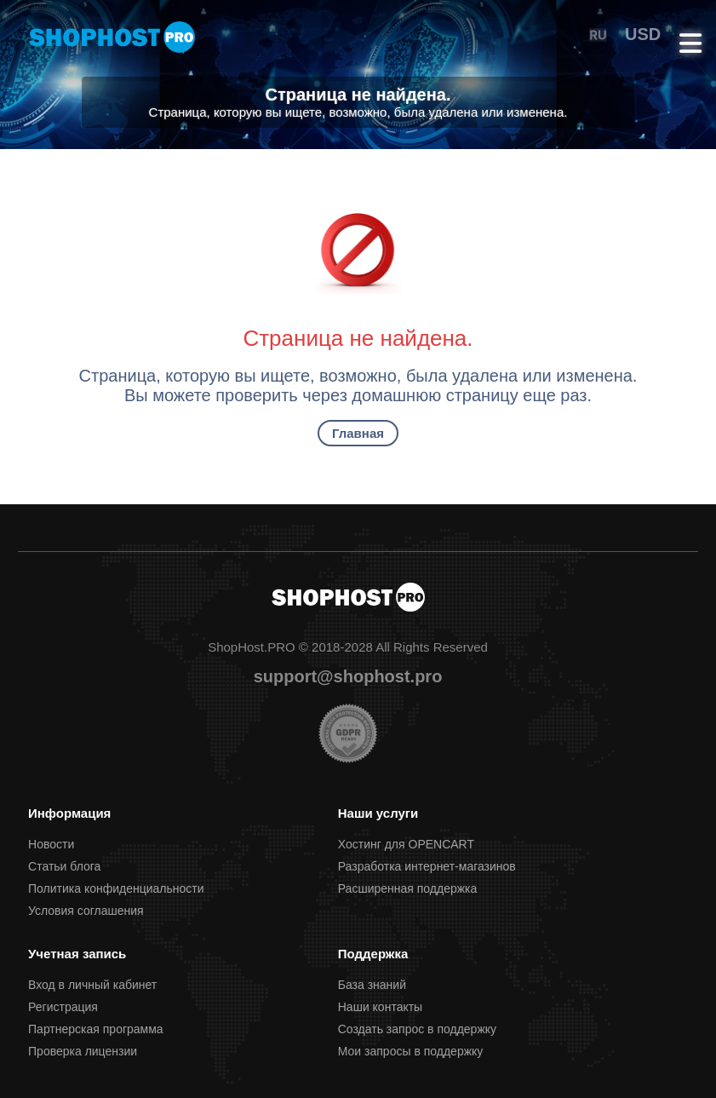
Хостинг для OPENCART (406, 844)
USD (643, 34)
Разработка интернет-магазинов (427, 866)
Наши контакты (380, 1007)
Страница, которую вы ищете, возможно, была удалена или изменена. (358, 112)
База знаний (372, 985)
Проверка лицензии (82, 1051)
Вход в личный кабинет (92, 985)
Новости (51, 844)
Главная (358, 433)
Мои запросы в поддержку (411, 1051)
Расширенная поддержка (408, 888)
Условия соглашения (86, 910)
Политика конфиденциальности (116, 888)
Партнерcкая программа (95, 1029)
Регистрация (63, 1007)
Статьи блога (64, 866)
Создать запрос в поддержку (417, 1029)
